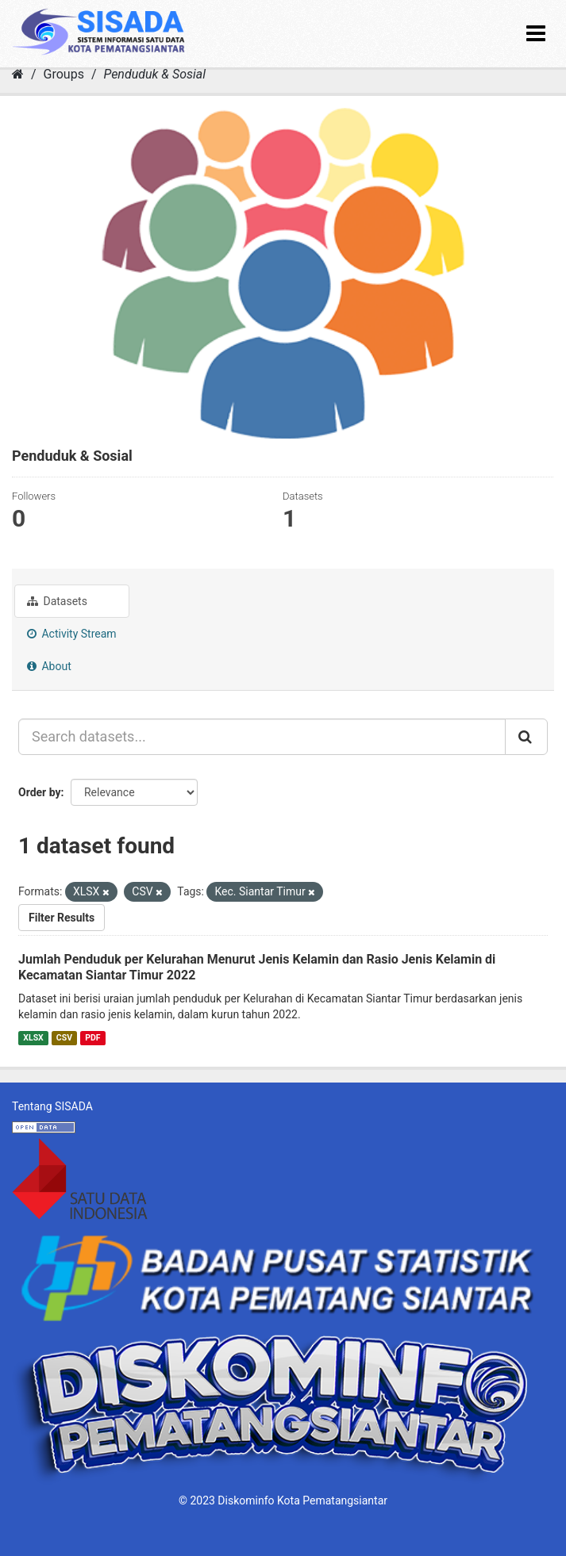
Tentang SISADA (52, 1106)
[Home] (18, 74)
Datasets (57, 601)
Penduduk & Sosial (154, 74)
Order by (39, 792)
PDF (92, 1038)
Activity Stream (72, 633)
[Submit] (526, 737)
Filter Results (61, 917)
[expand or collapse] (536, 33)
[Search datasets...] (262, 737)
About (49, 666)
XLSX (33, 1038)
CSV (64, 1038)
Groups (64, 74)
